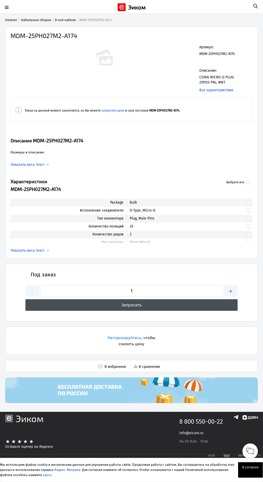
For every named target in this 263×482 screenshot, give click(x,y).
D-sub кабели (65, 20)
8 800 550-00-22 (201, 421)
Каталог (11, 20)
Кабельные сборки (36, 20)
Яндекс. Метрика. (67, 470)
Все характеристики (216, 90)
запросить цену (113, 110)
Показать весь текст (27, 165)
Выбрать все (238, 182)
